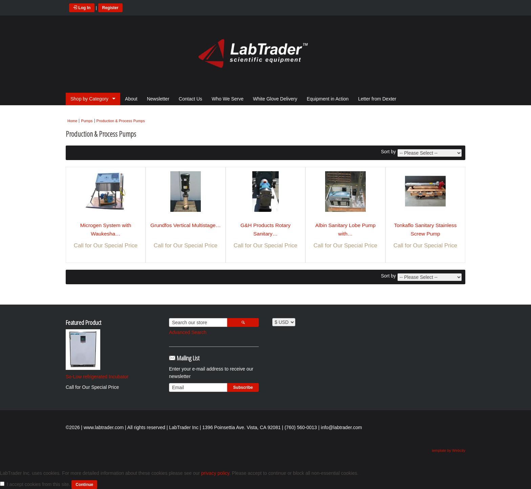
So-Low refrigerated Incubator (97, 376)
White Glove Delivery (275, 99)
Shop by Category (89, 99)
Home (72, 121)
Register (110, 7)
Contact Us (190, 99)
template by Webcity (448, 450)
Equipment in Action (328, 99)
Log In (81, 7)
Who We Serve (227, 99)
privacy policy (215, 473)
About (131, 99)
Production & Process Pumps (121, 121)
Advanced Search (188, 332)
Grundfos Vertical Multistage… (185, 225)
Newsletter (158, 99)
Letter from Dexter (377, 99)
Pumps (86, 121)
